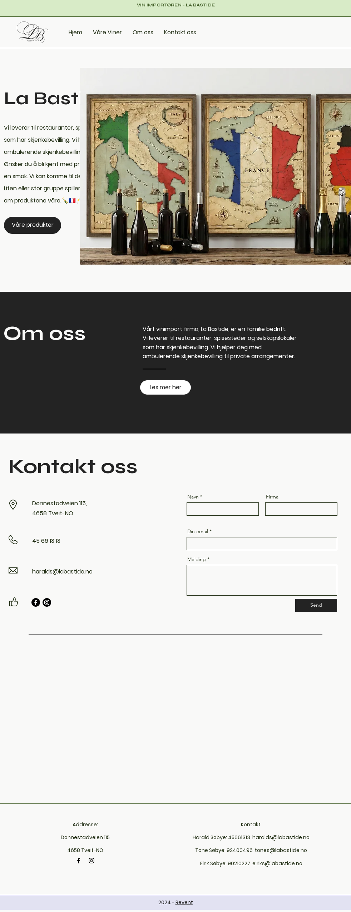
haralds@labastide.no (62, 571)
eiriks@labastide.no (277, 863)
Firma (272, 496)
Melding (196, 559)
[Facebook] (35, 602)
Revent (184, 902)
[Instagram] (47, 602)
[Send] (316, 605)
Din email (197, 531)
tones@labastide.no (281, 850)
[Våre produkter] (32, 225)
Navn (193, 496)
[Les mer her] (165, 387)
